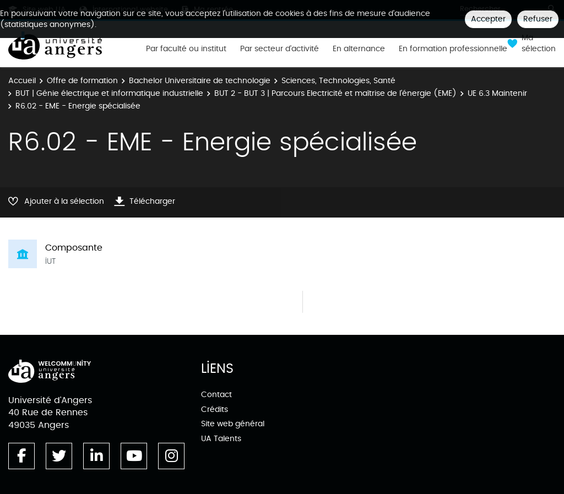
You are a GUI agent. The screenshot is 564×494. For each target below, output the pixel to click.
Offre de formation (82, 80)
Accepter (488, 19)
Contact (216, 394)
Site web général (232, 424)
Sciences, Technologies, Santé (338, 80)
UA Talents (221, 438)
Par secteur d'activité (279, 49)
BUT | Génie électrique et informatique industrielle (109, 93)
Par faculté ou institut (186, 49)
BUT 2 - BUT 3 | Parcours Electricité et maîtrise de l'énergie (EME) (335, 93)
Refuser (537, 19)
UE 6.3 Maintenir (497, 93)
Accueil (22, 80)
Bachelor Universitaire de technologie (199, 80)
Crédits (214, 409)
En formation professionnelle (453, 49)
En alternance (359, 49)
